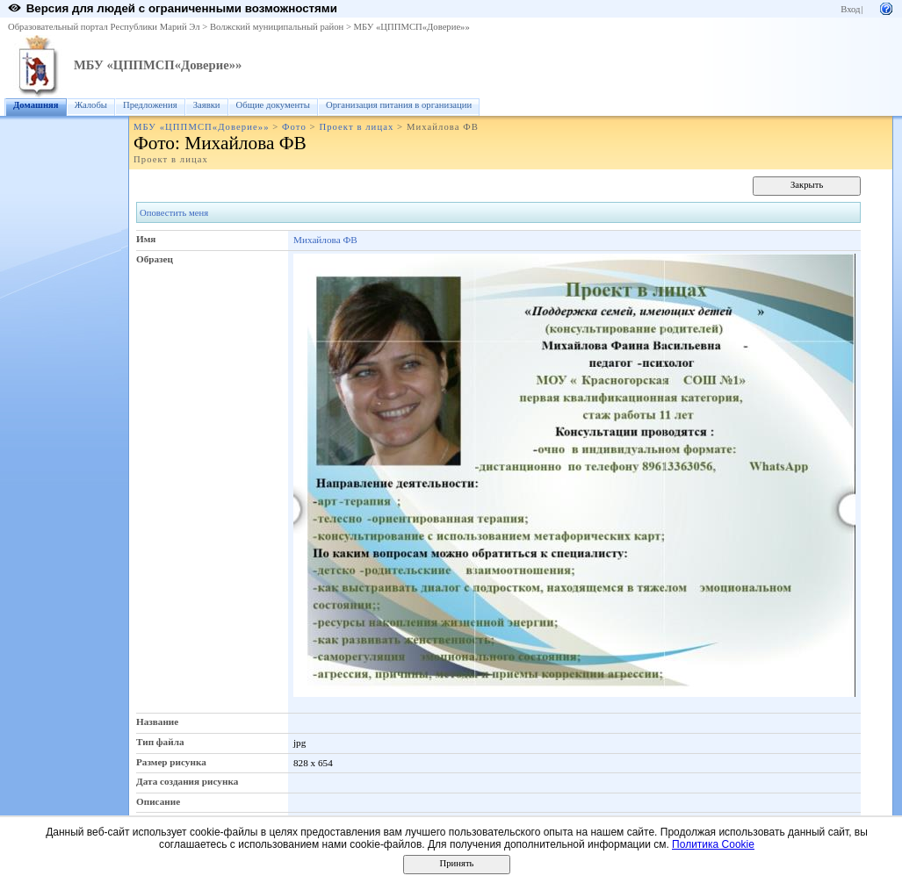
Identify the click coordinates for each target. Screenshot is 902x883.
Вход (850, 9)
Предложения (150, 105)
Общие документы (273, 105)
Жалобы (91, 105)
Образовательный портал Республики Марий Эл (104, 27)
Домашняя (36, 105)
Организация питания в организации (399, 105)
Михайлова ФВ (325, 239)
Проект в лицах (356, 127)
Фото (294, 127)
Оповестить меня (174, 213)
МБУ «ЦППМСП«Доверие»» (412, 27)
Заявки (206, 105)
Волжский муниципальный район (276, 27)
